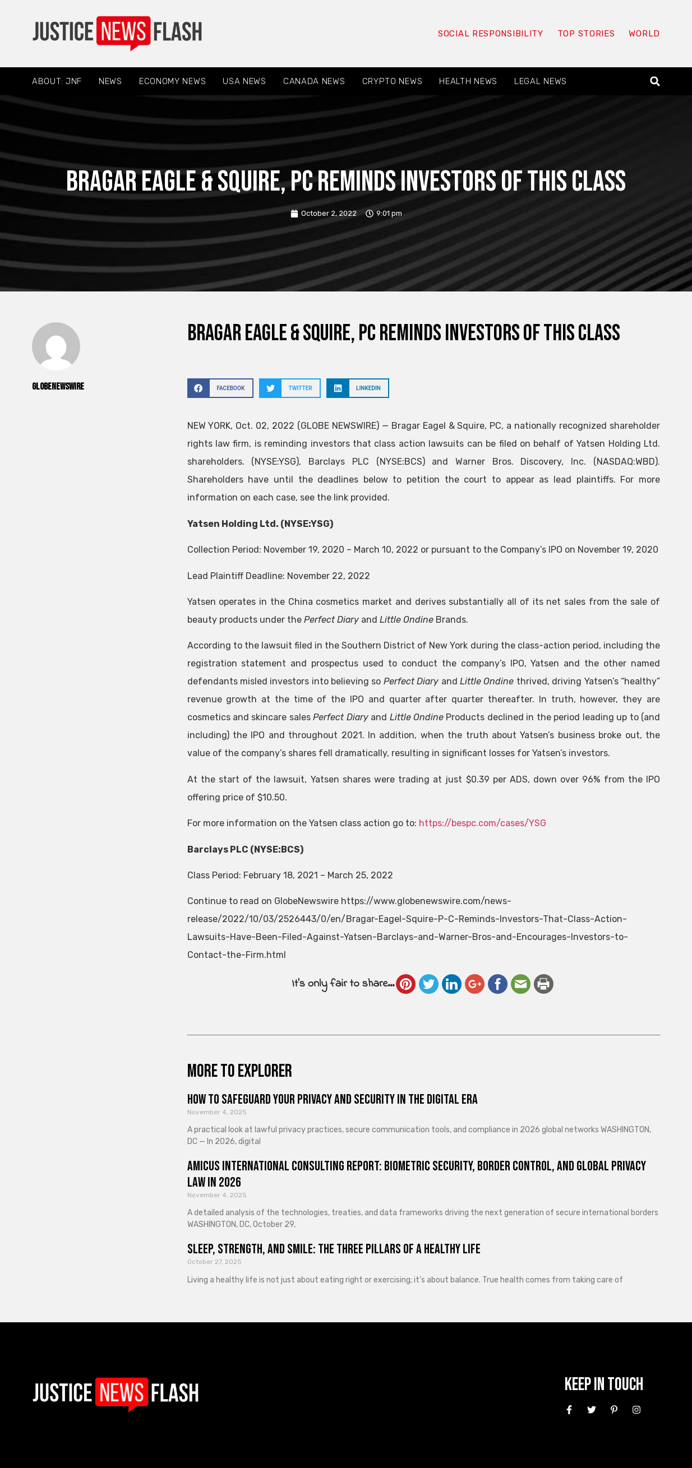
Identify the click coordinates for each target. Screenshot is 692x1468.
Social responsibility (490, 34)
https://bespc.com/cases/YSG (482, 823)
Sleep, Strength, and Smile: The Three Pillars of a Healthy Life (334, 1249)
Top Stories (586, 34)
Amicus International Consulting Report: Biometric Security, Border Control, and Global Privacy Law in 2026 (416, 1174)
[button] (655, 81)
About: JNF (57, 81)
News (110, 81)
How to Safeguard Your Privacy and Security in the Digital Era (332, 1099)
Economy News (172, 81)
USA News (244, 81)
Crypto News (392, 81)
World (644, 34)
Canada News (314, 81)
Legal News (540, 81)
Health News (468, 81)
